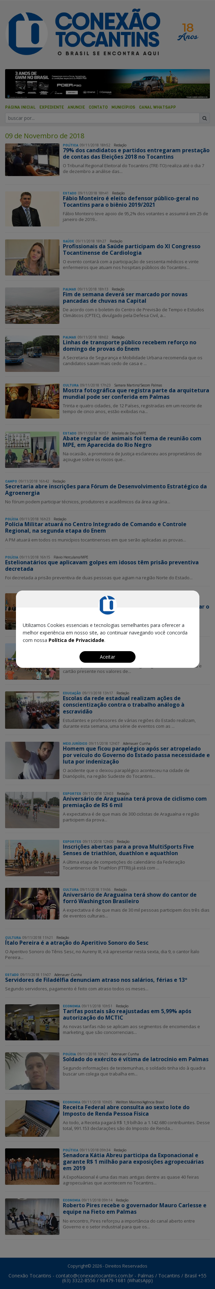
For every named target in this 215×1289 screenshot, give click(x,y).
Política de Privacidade (76, 640)
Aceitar (107, 657)
